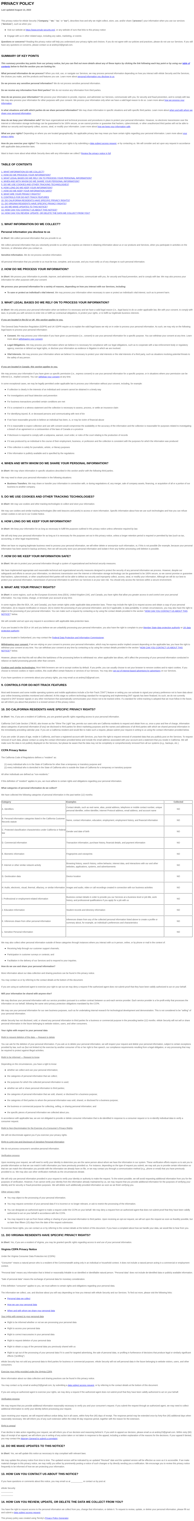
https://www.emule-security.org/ (40, 30)
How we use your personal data (22, 1304)
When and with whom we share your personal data (31, 1310)
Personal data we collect (18, 1298)
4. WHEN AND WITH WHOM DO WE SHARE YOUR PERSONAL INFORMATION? (40, 181)
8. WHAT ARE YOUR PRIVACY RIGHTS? (21, 194)
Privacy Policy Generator (56, 1518)
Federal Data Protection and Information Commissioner (78, 637)
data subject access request (27, 1512)
